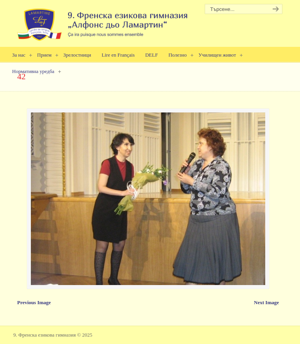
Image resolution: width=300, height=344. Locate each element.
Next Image (266, 302)
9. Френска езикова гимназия (103, 21)
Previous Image (34, 302)
